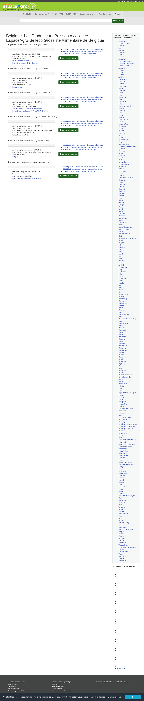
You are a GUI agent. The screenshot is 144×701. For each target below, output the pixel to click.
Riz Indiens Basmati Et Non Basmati (25, 63)
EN (142, 1)
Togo (120, 516)
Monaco (121, 341)
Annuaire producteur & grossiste (61, 691)
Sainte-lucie (123, 453)
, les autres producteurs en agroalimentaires (82, 51)
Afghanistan (123, 41)
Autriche (121, 77)
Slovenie (122, 480)
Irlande (121, 252)
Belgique (122, 90)
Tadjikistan (122, 502)
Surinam (121, 493)
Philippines (122, 402)
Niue (120, 368)
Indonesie (122, 247)
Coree (121, 158)
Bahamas (122, 81)
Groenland (122, 216)
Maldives (122, 310)
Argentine (122, 68)
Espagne (122, 184)
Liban (120, 287)
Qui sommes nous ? (42, 14)
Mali (120, 312)
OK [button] (133, 697)
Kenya (121, 270)
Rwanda (121, 437)
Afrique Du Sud (124, 43)
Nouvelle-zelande (125, 377)
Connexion (122, 1)
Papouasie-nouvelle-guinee (128, 393)
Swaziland (122, 500)
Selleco (110, 682)
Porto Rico (122, 411)
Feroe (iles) (122, 191)
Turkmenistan (123, 527)
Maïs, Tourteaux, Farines (21, 61)
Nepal (121, 359)
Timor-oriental (123, 514)
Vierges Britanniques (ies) (127, 547)
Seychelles (122, 471)
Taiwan (121, 505)
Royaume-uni (123, 433)
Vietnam (121, 549)
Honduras (122, 240)
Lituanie (121, 296)
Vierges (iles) (123, 545)
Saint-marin (123, 442)
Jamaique (122, 261)
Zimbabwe (122, 561)
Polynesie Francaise (126, 408)
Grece (121, 211)
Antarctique (122, 59)
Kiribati (121, 274)
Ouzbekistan (123, 384)
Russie (121, 435)
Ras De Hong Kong (125, 417)
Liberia (121, 290)
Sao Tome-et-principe (126, 464)
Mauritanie (122, 330)
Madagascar (123, 303)
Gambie (121, 202)
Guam (121, 220)
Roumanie (122, 431)
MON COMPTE (57, 14)
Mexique (121, 334)
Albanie (121, 46)
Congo (121, 153)
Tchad (121, 509)
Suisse (121, 491)
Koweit (121, 276)
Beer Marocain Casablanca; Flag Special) (26, 178)
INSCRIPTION (132, 1)
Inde (120, 245)
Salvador (122, 458)
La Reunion (123, 278)
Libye (120, 292)
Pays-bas (122, 397)
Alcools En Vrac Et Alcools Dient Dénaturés (27, 109)
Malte (120, 317)
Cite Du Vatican (124, 144)
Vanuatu (121, 540)
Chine (121, 137)
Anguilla (121, 57)
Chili (120, 135)
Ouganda (122, 381)
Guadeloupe (123, 218)
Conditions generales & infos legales (19, 691)
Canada (121, 131)
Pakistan (122, 386)
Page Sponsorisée (105, 14)
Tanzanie (122, 507)
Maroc (121, 321)
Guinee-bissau (124, 229)
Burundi (121, 122)
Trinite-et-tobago (124, 523)
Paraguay (122, 395)
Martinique (122, 325)
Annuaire (118, 14)
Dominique (122, 171)
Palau (121, 388)
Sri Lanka (122, 487)
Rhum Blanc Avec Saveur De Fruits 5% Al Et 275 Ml (30, 111)
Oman (121, 379)
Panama (121, 390)
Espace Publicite (57, 688)
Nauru (121, 357)
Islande (121, 254)
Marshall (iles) (123, 323)
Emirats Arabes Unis (126, 178)
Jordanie (122, 265)
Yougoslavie (123, 556)
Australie (122, 75)
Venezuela (122, 543)
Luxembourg (123, 299)
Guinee (121, 225)
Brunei (121, 115)
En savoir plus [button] (115, 697)
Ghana (121, 207)
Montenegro (123, 346)
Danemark (122, 166)
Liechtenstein (123, 294)
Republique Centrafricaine (128, 424)
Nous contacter (12, 684)
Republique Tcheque (126, 428)
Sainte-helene (123, 451)
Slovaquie (122, 478)
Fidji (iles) (122, 193)
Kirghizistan (123, 272)
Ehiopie (121, 175)
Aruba (121, 72)
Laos (120, 281)
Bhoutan (121, 99)
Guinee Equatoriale (125, 227)
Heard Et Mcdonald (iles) (127, 238)
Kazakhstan (123, 267)
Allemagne (122, 50)
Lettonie (121, 285)
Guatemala (122, 222)
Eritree (121, 182)
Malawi (121, 308)
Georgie (121, 205)
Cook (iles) (122, 155)
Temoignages (12, 686)
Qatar (120, 415)
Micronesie (122, 337)
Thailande (122, 511)
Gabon (121, 200)
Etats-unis (122, 189)
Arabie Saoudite (124, 66)
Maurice (121, 328)
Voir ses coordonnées (68, 58)
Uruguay (121, 538)
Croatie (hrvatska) (125, 164)
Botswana (122, 108)
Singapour (122, 476)
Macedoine (122, 301)
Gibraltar (122, 209)
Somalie (121, 482)
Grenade (122, 214)
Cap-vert (122, 133)
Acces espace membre (58, 686)
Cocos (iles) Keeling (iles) (127, 146)
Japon (121, 263)
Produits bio (121, 668)
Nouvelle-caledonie (125, 375)
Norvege (121, 373)
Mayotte (121, 332)
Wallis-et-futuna (124, 552)
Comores (122, 151)
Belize (121, 93)
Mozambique (123, 350)
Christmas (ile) (124, 140)
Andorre (121, 52)
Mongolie (122, 343)
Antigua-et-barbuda (125, 61)
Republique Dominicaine (127, 426)
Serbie (121, 469)
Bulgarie (121, 117)
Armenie (121, 70)
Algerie (121, 48)
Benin (121, 95)
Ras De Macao (124, 420)
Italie (120, 258)
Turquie (121, 531)
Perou (121, 399)
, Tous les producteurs (79, 54)
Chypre (121, 142)
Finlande (122, 196)
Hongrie (121, 243)
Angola (121, 55)
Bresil (120, 113)
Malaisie (121, 305)
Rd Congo (122, 422)
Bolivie (121, 104)
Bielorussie (122, 102)
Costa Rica (122, 160)
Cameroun (122, 128)
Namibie (121, 355)
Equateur (122, 180)
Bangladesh (123, 86)
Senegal (121, 467)
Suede (121, 489)
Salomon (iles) (123, 455)
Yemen (121, 554)
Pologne (121, 406)
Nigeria (121, 366)
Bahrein (121, 84)
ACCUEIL (27, 14)
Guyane (121, 231)
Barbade (121, 88)
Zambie (121, 558)
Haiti (120, 236)
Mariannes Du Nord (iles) (127, 319)
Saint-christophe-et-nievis (127, 440)
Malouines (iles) (124, 314)
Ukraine (121, 536)
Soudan (121, 484)
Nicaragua (122, 361)
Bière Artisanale (17, 87)
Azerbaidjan (123, 79)
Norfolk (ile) (123, 370)
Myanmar (122, 352)
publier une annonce (87, 14)
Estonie (121, 187)
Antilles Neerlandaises (126, 63)
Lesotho (121, 283)
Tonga (121, 520)
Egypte (121, 173)
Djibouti (121, 169)
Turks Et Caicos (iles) (126, 529)
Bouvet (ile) (122, 111)
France (121, 198)
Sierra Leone (123, 473)
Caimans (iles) (123, 124)
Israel (120, 256)
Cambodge (122, 126)
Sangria (15, 157)
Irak (120, 249)
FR (139, 1)
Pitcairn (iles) (123, 404)
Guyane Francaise (125, 234)
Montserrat (122, 348)
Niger (120, 364)
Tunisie (121, 525)
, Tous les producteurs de (83, 49)
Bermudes (122, 97)
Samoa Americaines (125, 462)
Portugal (121, 413)
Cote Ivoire (122, 162)
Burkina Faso (123, 119)
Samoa (121, 460)
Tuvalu (121, 534)
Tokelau (121, 518)
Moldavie (122, 339)
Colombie (122, 149)
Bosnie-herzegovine (125, 106)
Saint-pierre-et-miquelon (127, 444)
